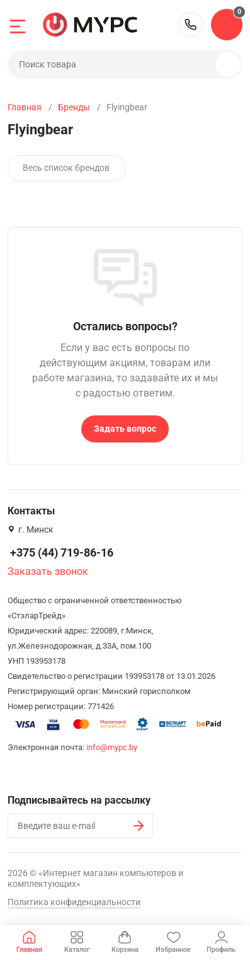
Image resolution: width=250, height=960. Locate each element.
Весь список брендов (66, 168)
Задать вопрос (125, 429)
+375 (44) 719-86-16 (190, 24)
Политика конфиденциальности (74, 902)
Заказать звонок (48, 571)
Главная (25, 107)
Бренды (74, 107)
